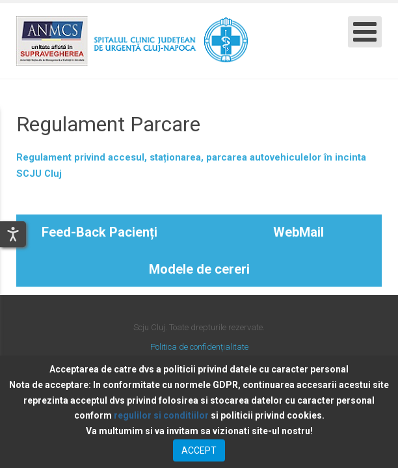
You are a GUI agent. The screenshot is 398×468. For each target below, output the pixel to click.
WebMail (298, 232)
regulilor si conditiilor (161, 415)
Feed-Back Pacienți (99, 232)
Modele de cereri (199, 269)
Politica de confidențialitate (199, 347)
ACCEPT (199, 450)
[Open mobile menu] (365, 31)
